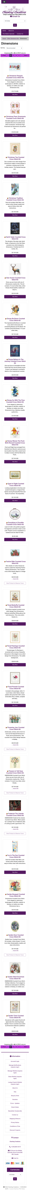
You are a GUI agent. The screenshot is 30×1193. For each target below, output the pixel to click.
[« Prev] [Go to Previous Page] (4, 55)
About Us (11, 30)
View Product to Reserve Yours (15, 583)
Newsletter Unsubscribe (15, 1111)
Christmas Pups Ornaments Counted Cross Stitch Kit (16, 117)
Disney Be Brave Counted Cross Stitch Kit (16, 319)
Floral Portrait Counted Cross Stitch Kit (16, 687)
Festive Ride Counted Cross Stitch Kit (16, 562)
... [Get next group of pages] (21, 55)
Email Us (15, 16)
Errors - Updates (15, 1103)
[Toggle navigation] (4, 2)
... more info (15, 579)
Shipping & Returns (15, 1118)
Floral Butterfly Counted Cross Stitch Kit (15, 606)
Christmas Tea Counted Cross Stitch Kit (15, 158)
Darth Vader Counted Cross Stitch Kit (16, 238)
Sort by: (3, 48)
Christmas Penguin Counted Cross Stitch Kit (15, 77)
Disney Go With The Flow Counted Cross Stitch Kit (15, 401)
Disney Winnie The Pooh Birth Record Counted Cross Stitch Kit (15, 443)
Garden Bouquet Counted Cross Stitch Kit (16, 895)
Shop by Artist (15, 1095)
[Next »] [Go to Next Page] (26, 55)
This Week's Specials (8, 34)
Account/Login (15, 1061)
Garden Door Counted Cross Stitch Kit (16, 936)
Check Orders (15, 1107)
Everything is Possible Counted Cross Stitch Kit (15, 523)
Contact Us (20, 34)
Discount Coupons (15, 1130)
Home (4, 30)
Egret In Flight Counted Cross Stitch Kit (16, 484)
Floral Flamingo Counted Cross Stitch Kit (16, 647)
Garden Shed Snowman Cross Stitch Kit (16, 978)
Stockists (15, 1099)
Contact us (15, 1115)
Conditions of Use (15, 1126)
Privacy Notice (15, 1122)
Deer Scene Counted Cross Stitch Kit (15, 279)
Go (15, 25)
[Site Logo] (15, 10)
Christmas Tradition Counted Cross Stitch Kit (15, 199)
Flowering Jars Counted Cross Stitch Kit (15, 728)
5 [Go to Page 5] (18, 55)
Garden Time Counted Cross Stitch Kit (16, 1016)
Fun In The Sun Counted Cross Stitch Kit (15, 856)
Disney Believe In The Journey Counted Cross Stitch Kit (15, 361)
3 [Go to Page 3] (13, 55)
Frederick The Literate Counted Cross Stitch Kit (15, 814)
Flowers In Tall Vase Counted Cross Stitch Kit (15, 772)
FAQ (15, 1092)
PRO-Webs (22, 1189)
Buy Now (15, 94)
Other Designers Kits (13, 38)
